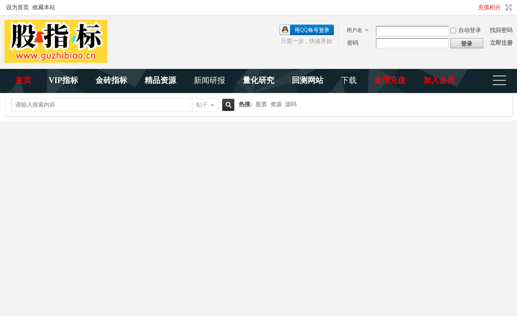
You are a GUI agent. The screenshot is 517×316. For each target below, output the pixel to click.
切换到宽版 (508, 7)
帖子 (202, 104)
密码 (352, 43)
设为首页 (17, 7)
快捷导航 (503, 81)
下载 (349, 80)
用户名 (354, 30)
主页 (23, 80)
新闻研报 (209, 80)
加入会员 (439, 80)
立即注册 (501, 43)
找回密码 (501, 30)
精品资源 (160, 80)
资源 (276, 104)
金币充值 (390, 80)
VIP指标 (63, 80)
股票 (261, 104)
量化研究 (258, 80)
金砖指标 (111, 80)
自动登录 (465, 30)
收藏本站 (43, 7)
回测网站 (307, 80)
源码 (291, 104)
